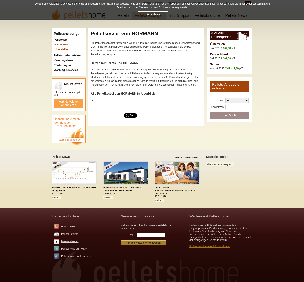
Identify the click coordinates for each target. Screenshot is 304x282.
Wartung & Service (66, 70)
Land (221, 100)
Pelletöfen (60, 39)
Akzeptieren (153, 14)
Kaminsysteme (63, 60)
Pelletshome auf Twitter (74, 248)
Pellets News (68, 226)
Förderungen (62, 65)
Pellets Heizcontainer (67, 55)
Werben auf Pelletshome (209, 216)
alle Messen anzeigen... (220, 164)
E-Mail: (131, 235)
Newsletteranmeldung (138, 216)
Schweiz (216, 64)
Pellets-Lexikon (69, 233)
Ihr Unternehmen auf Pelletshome (209, 246)
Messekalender (69, 241)
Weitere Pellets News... (187, 157)
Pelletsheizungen (67, 34)
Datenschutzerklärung (258, 3)
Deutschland (219, 54)
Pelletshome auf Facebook (76, 256)
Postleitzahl (217, 107)
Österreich (217, 44)
